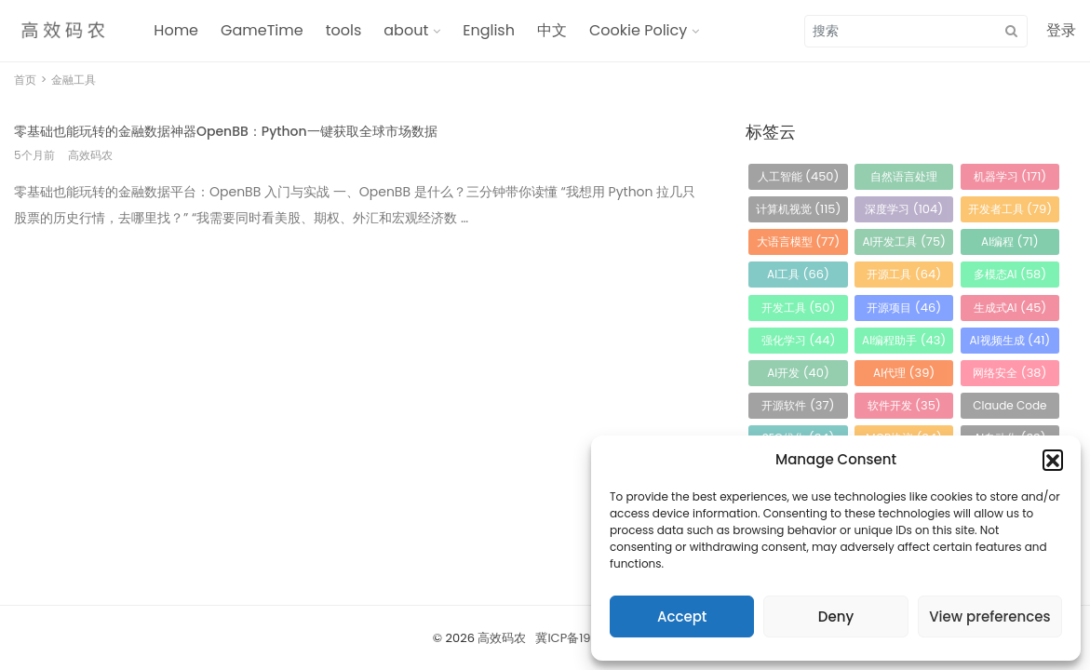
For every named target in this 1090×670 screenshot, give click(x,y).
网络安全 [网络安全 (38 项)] (1009, 373)
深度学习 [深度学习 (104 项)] (904, 209)
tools (344, 30)
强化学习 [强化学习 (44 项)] (798, 340)
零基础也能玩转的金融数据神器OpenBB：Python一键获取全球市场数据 (225, 131)
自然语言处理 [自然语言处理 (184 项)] (903, 179)
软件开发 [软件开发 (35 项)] (904, 405)
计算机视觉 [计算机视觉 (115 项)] (798, 209)
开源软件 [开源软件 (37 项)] (797, 405)
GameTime (262, 30)
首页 (25, 79)
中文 (552, 30)
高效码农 (502, 638)
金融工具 (73, 79)
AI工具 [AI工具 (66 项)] (798, 274)
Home (176, 30)
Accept (681, 616)
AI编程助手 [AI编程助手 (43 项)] (904, 340)
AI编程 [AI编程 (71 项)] (1010, 241)
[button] (1052, 459)
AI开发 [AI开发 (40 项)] (798, 373)
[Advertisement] (356, 376)
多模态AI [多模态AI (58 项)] (1010, 274)
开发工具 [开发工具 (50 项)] (798, 307)
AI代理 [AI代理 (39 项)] (904, 373)
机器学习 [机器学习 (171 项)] (1010, 176)
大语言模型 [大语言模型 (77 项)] (798, 241)
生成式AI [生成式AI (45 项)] (1010, 307)
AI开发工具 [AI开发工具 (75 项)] (904, 241)
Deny (836, 616)
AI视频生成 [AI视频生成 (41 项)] (1010, 340)
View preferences (989, 616)
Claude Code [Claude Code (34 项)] (1009, 408)
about (406, 30)
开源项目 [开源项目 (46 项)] (904, 307)
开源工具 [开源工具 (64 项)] (904, 274)
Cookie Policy (638, 30)
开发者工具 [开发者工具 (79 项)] (1010, 209)
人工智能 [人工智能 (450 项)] (799, 176)
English (489, 30)
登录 (1061, 30)
